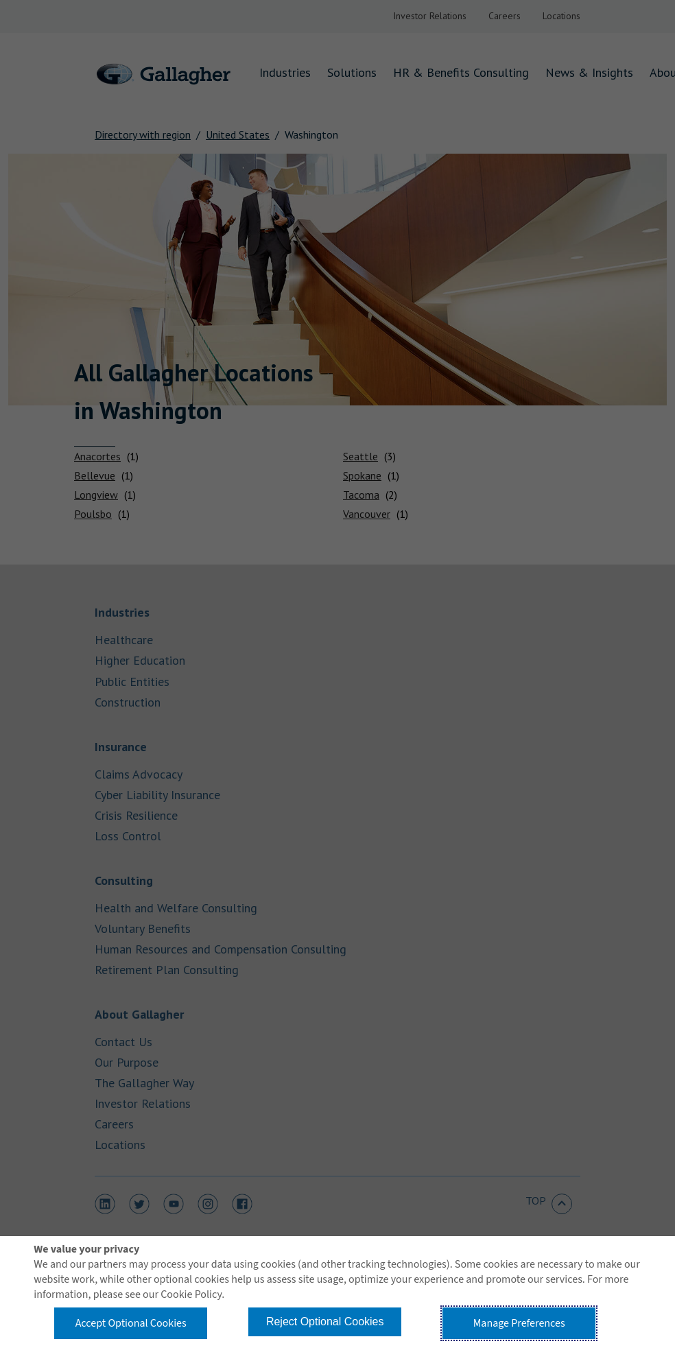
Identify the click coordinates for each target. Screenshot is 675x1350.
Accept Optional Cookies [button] (131, 1323)
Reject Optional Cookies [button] (325, 1321)
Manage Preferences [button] (519, 1323)
